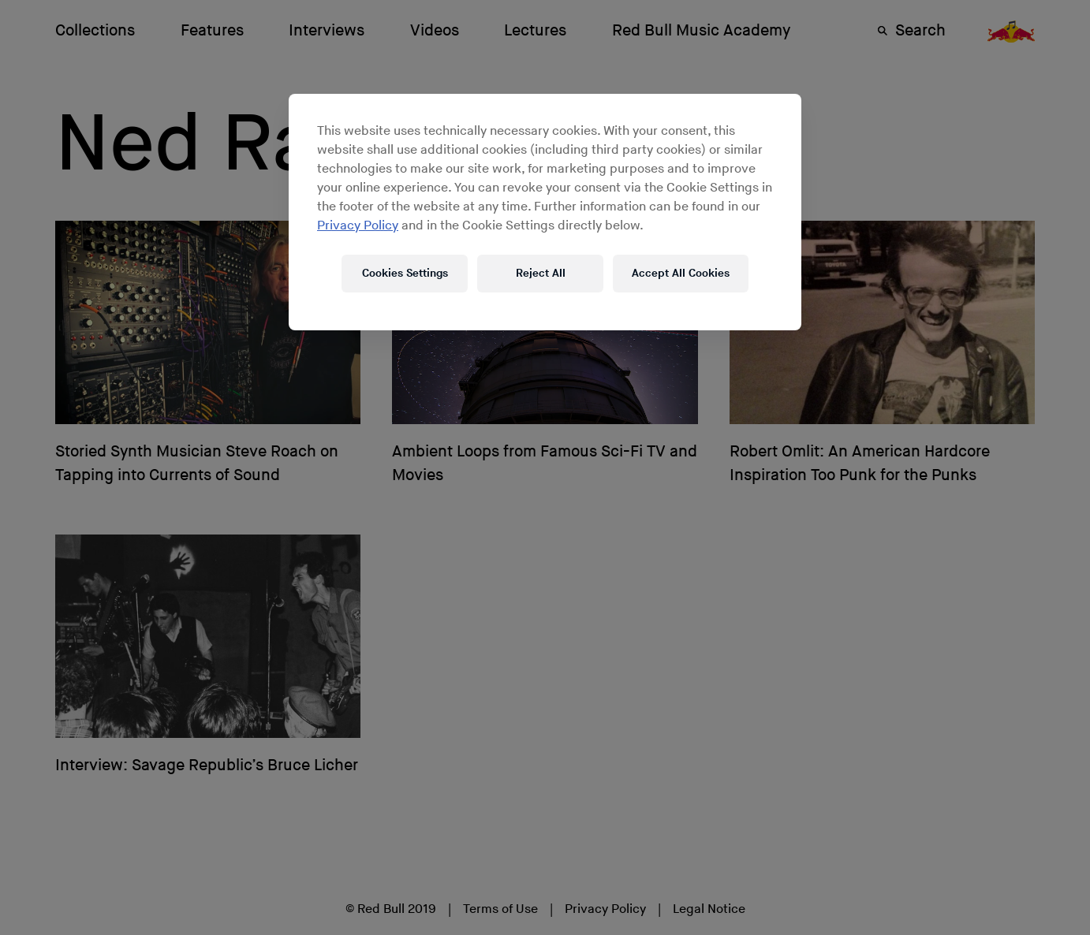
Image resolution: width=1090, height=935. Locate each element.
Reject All (541, 273)
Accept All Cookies (681, 273)
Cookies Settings (405, 273)
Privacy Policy (357, 225)
